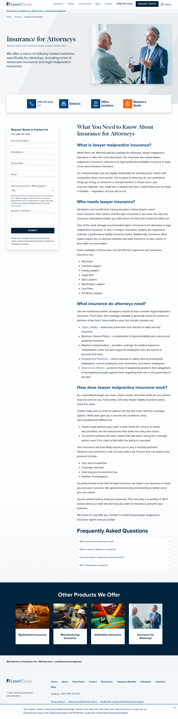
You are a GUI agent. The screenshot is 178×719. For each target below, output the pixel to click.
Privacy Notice (58, 701)
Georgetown (32, 46)
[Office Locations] (105, 103)
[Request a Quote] (137, 103)
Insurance (18, 17)
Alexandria (11, 46)
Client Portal (78, 681)
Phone (14, 174)
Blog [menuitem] (98, 3)
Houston (41, 46)
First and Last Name (20, 141)
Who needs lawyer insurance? (94, 565)
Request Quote (147, 4)
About (65, 681)
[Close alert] (175, 708)
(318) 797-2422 (73, 693)
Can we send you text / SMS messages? (29, 186)
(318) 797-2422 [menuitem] (124, 3)
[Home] (19, 681)
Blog (53, 687)
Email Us (55, 693)
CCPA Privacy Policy (58, 712)
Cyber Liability (89, 327)
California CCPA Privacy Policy (82, 701)
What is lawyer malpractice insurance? (97, 549)
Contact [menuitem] (108, 3)
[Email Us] (75, 103)
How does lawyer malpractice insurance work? (102, 557)
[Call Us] (41, 103)
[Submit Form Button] (32, 230)
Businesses (107, 681)
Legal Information (13, 696)
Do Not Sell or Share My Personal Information (122, 701)
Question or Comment (21, 211)
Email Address (18, 152)
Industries (160, 681)
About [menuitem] (71, 3)
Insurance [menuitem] (58, 3)
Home (9, 17)
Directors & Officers (92, 368)
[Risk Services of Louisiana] (19, 4)
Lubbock (48, 46)
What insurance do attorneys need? (96, 541)
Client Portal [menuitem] (85, 3)
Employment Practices (94, 358)
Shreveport (57, 46)
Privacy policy (16, 206)
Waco (64, 46)
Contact (93, 681)
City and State (17, 163)
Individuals (145, 681)
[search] (166, 4)
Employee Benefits (126, 681)
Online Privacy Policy (33, 712)
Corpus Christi (21, 46)
